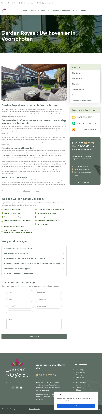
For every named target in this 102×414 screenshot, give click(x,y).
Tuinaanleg (75, 84)
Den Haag (46, 397)
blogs (37, 191)
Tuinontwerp (76, 73)
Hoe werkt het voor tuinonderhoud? (20, 274)
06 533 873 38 (47, 375)
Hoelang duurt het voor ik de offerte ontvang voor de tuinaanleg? (32, 264)
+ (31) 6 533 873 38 (81, 166)
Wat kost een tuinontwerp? (16, 253)
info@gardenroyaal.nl (46, 3)
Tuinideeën (55, 11)
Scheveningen (80, 372)
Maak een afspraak (84, 183)
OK (76, 406)
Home (25, 11)
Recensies (66, 11)
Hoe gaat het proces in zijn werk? (18, 248)
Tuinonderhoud (77, 78)
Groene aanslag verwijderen (81, 100)
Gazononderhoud (78, 89)
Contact (83, 11)
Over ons (33, 11)
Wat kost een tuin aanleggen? (17, 269)
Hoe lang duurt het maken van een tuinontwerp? (25, 258)
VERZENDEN (34, 336)
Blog (75, 11)
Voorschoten (39, 399)
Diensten (44, 11)
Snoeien (74, 95)
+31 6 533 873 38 (9, 3)
